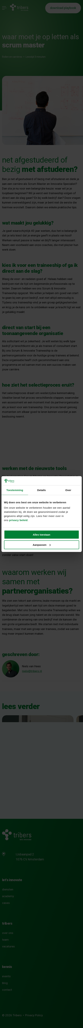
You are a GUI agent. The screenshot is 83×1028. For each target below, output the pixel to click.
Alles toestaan (41, 534)
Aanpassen (42, 544)
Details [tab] (41, 489)
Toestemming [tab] (14, 489)
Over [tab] (68, 489)
